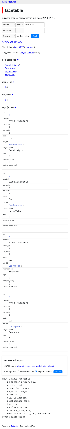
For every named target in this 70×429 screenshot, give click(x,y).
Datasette (14, 426)
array (27, 366)
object (51, 366)
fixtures (12, 2)
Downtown (10, 68)
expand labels (43, 371)
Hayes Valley (11, 71)
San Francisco (15, 144)
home (4, 2)
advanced (29, 47)
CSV (21, 47)
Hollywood (10, 75)
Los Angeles (14, 266)
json (16, 47)
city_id (23, 52)
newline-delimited (39, 366)
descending (23, 36)
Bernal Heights (12, 65)
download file (26, 371)
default (20, 366)
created (30, 52)
